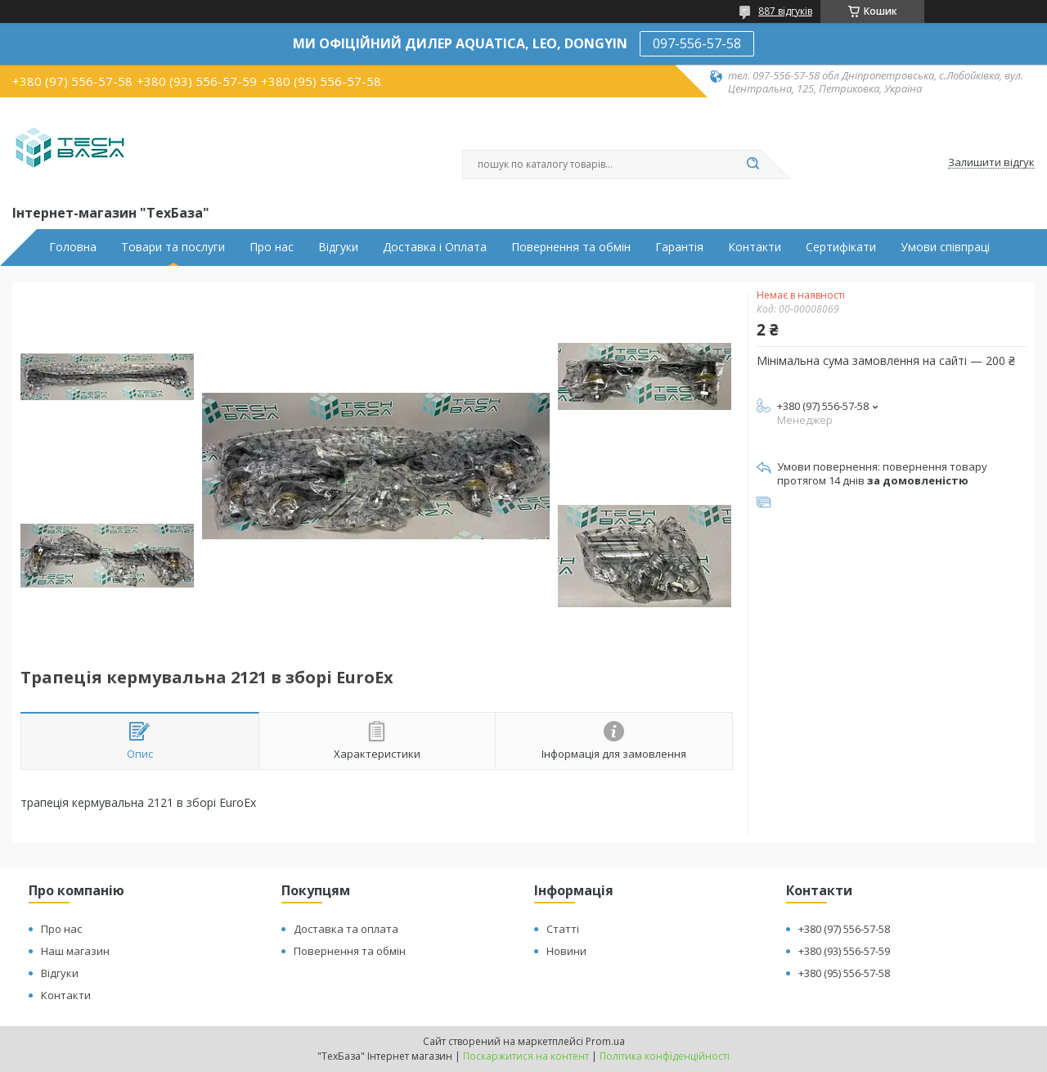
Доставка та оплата (346, 928)
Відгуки (338, 247)
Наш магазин (75, 951)
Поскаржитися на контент (526, 1056)
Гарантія (679, 247)
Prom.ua (605, 1041)
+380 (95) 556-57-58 (844, 973)
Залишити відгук (991, 163)
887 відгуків (785, 11)
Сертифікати (841, 247)
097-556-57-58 (697, 43)
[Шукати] (752, 164)
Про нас (271, 247)
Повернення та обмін (571, 247)
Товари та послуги (173, 247)
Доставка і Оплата (435, 247)
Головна (73, 247)
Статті (562, 928)
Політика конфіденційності (665, 1056)
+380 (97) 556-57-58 (844, 928)
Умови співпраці (945, 247)
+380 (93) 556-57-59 (844, 951)
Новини (566, 951)
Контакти (754, 247)
